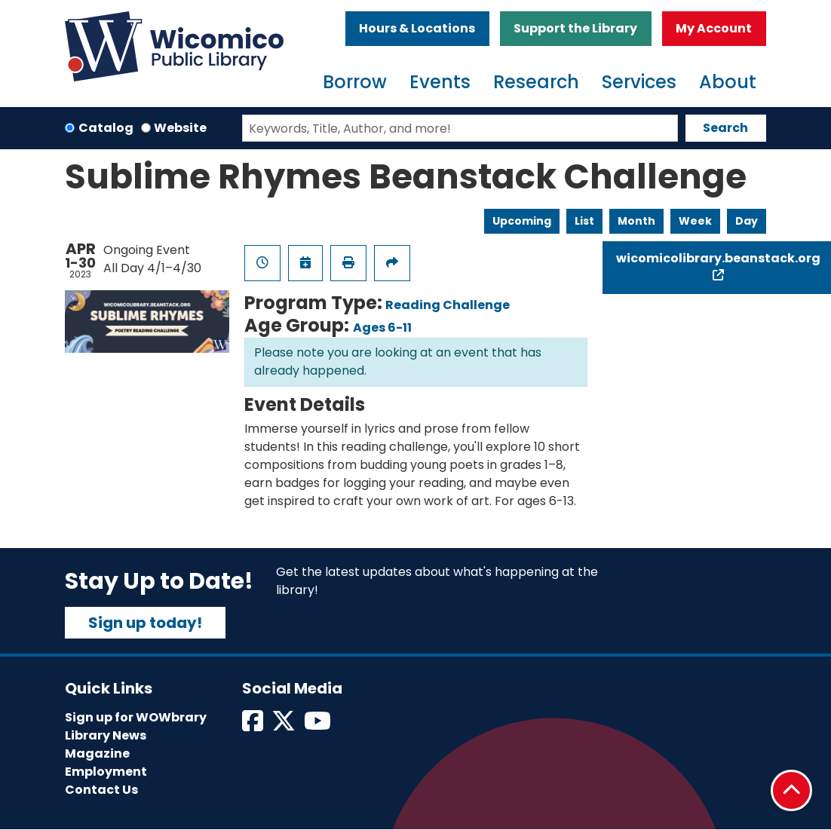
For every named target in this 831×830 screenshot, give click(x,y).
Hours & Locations (417, 28)
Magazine (97, 753)
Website (180, 127)
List (584, 220)
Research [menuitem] (536, 81)
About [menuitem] (727, 81)
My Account (714, 28)
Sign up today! (145, 622)
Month (636, 220)
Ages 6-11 (382, 327)
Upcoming (521, 220)
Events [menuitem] (440, 81)
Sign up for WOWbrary (136, 717)
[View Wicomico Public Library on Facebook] (253, 725)
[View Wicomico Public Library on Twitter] (284, 725)
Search (725, 127)
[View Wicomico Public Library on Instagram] (318, 725)
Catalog (105, 127)
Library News (105, 735)
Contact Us (101, 789)
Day (746, 220)
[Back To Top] (791, 790)
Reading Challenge (447, 305)
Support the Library (575, 28)
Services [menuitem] (639, 81)
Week (695, 220)
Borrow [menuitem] (355, 81)
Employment (106, 771)
